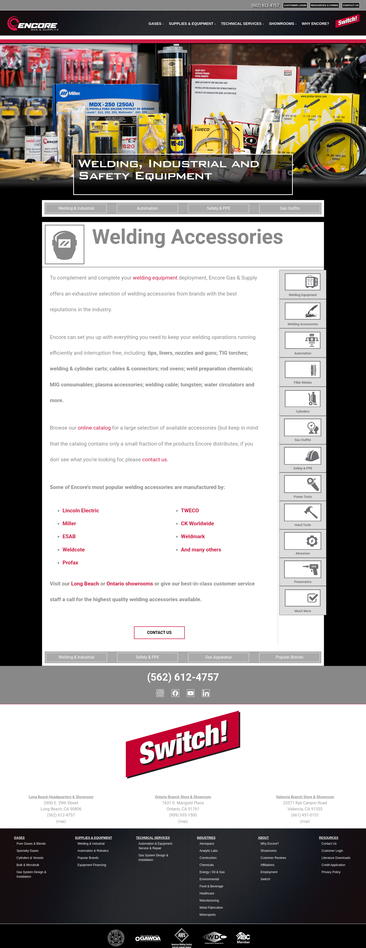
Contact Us (159, 632)
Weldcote (74, 550)
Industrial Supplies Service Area (104, 939)
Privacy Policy (331, 849)
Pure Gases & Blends (31, 821)
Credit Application (333, 842)
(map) (61, 798)
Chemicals (207, 842)
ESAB (69, 536)
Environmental (209, 856)
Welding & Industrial (91, 821)
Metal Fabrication (211, 885)
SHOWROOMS (283, 24)
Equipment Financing (92, 842)
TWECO (190, 511)
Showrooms (269, 828)
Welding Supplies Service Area (226, 939)
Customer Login (332, 828)
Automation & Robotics (93, 828)
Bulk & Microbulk (28, 842)
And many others (201, 550)
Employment (269, 849)
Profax (70, 563)
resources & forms (324, 5)
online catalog (94, 428)
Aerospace (207, 821)
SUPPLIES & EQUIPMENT (192, 24)
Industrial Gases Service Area (75, 939)
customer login (295, 5)
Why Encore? (270, 821)
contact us (351, 5)
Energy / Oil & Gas (212, 849)
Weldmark (193, 536)
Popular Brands (88, 835)
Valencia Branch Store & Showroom (305, 774)
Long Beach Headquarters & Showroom (61, 774)
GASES (156, 24)
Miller (69, 523)
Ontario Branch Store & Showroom (183, 774)
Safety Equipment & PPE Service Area (137, 939)
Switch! (265, 856)
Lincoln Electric (81, 511)
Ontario (115, 584)
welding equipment (155, 278)
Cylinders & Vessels (30, 835)
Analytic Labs (209, 828)
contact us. (155, 459)
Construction (208, 835)
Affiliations (267, 842)
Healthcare (207, 870)
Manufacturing (209, 877)
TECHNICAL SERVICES (242, 24)
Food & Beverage (211, 863)
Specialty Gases (28, 828)
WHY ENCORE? (315, 24)
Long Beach (85, 584)
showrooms (139, 584)
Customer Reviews (273, 835)
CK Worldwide (197, 523)
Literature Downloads (336, 835)
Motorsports (208, 892)
